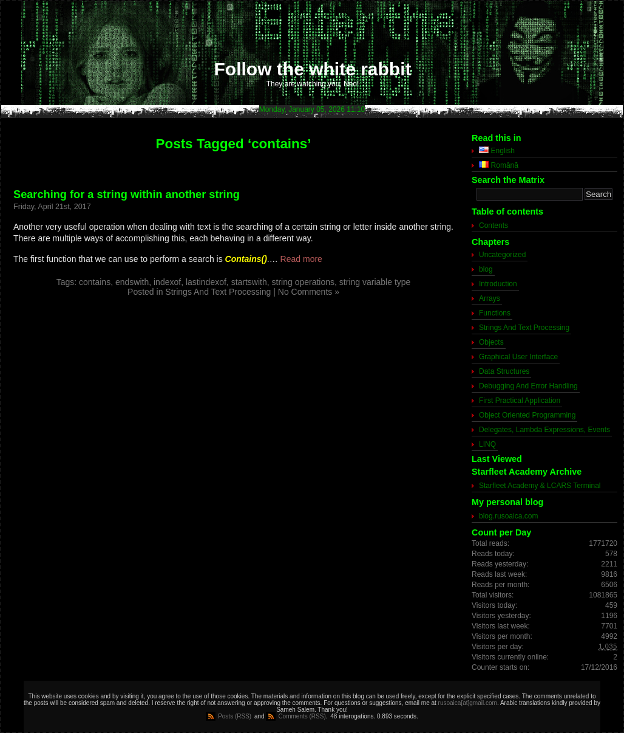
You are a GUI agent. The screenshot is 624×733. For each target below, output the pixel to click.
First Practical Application (519, 400)
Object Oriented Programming (527, 415)
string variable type (375, 282)
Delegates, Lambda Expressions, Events (544, 429)
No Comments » (308, 292)
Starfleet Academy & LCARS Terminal (540, 485)
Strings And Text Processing (218, 292)
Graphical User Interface (518, 357)
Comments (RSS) (301, 716)
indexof (167, 282)
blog (486, 269)
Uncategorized (502, 254)
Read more (301, 259)
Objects (491, 342)
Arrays (489, 298)
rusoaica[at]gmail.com (467, 703)
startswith (249, 282)
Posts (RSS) (234, 716)
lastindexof (206, 282)
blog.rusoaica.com (508, 516)
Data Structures (504, 371)
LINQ (487, 444)
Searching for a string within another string (126, 194)
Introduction (498, 284)
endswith (132, 282)
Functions (494, 313)
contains (94, 282)
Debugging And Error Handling (528, 386)
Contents (493, 225)
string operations (303, 282)
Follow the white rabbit (313, 69)
